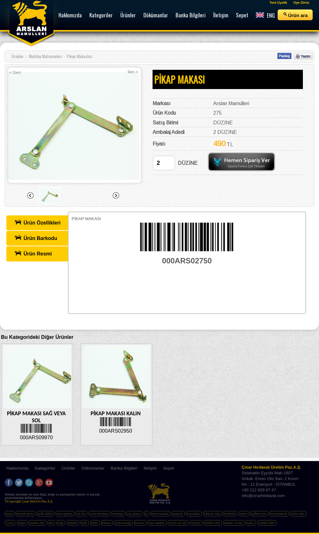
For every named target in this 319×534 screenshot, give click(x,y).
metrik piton (25, 513)
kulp (60, 523)
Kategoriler (45, 468)
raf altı (81, 513)
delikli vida (213, 523)
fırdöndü (230, 513)
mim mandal (161, 513)
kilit (84, 523)
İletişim (150, 468)
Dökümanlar (93, 468)
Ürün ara (295, 15)
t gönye (196, 523)
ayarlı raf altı (178, 523)
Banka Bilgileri (124, 468)
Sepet (168, 468)
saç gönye (134, 513)
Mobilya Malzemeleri (45, 56)
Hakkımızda (17, 468)
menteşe (118, 513)
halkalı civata (233, 523)
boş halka (194, 513)
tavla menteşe (99, 513)
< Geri (15, 72)
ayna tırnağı (123, 523)
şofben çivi (259, 513)
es (147, 513)
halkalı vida (212, 513)
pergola (178, 513)
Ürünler (17, 56)
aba (51, 523)
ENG (265, 15)
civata (10, 523)
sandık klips (266, 523)
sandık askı (37, 523)
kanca (250, 523)
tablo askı (298, 513)
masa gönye (65, 513)
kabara (107, 523)
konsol (140, 523)
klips (95, 523)
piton (10, 513)
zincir (244, 513)
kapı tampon (157, 523)
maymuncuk (279, 513)
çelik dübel (45, 513)
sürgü (22, 523)
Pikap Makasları (80, 56)
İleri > (133, 71)
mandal (73, 523)
